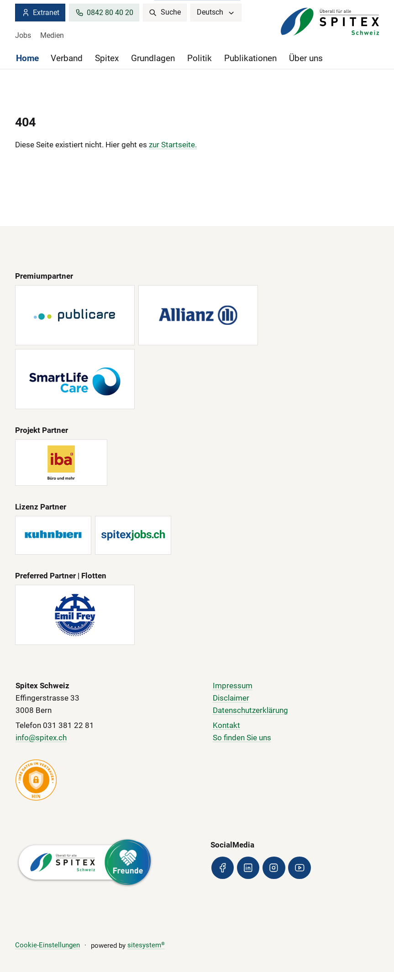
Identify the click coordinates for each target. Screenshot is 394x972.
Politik (199, 58)
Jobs (23, 35)
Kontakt (226, 725)
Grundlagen (153, 58)
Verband (67, 58)
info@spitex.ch (41, 737)
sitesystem (146, 945)
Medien (52, 35)
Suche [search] (164, 12)
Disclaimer (231, 698)
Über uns (306, 58)
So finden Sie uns (242, 737)
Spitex (107, 58)
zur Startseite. (173, 144)
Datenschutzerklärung (250, 710)
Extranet (40, 12)
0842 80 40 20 (104, 12)
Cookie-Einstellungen (47, 945)
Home (27, 58)
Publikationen (250, 58)
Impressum (232, 685)
